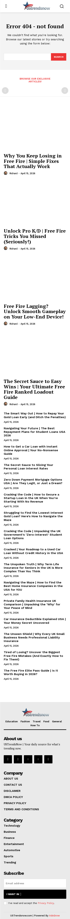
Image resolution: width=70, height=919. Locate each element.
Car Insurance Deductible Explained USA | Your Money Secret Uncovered (35, 620)
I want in (14, 894)
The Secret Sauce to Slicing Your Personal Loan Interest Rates (28, 466)
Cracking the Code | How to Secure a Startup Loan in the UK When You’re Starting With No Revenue (31, 498)
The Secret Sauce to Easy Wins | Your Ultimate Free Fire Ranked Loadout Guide (34, 389)
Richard (13, 173)
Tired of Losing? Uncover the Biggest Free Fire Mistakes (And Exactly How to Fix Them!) (33, 655)
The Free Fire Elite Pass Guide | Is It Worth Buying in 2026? (31, 672)
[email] (35, 883)
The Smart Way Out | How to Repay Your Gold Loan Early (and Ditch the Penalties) (35, 415)
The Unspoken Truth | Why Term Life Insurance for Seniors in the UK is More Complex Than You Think (33, 567)
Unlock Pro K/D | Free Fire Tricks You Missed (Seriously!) (35, 236)
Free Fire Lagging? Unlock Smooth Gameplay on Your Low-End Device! (35, 311)
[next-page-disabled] (64, 90)
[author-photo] (6, 173)
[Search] (58, 57)
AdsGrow (54, 915)
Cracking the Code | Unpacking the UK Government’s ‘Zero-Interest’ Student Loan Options (33, 534)
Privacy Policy (46, 903)
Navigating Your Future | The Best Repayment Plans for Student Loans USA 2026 (34, 431)
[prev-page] (5, 90)
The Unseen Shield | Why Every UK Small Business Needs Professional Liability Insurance (34, 637)
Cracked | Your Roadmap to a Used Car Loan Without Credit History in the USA (33, 551)
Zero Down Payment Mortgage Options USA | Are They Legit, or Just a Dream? (33, 481)
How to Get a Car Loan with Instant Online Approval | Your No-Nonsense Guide (31, 450)
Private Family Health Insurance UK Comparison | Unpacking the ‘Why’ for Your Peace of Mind (32, 604)
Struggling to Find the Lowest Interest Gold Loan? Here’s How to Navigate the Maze (33, 516)
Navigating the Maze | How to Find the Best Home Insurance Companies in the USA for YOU (33, 586)
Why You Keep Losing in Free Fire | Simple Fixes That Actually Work (33, 160)
